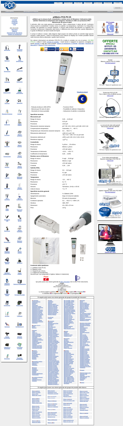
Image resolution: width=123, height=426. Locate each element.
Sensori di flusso (83, 302)
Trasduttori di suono (84, 358)
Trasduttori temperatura (85, 359)
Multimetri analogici (68, 326)
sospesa (20, 252)
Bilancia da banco (19, 146)
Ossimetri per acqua (68, 334)
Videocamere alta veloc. (85, 376)
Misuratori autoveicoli (53, 331)
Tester (81, 333)
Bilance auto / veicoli (36, 395)
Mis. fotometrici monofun (69, 309)
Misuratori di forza (52, 351)
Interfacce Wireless (52, 314)
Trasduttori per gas (84, 364)
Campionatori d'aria (36, 336)
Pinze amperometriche (68, 342)
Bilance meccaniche (67, 392)
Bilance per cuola (84, 391)
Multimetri (66, 325)
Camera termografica (7, 337)
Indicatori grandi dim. (52, 306)
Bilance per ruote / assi (68, 421)
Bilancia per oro (20, 220)
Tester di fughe (83, 334)
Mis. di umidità (67, 300)
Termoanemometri (84, 327)
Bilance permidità (84, 413)
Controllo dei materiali (37, 345)
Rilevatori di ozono (68, 369)
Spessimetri (82, 309)
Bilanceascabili (83, 404)
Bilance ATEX (35, 394)
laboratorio (19, 178)
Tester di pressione (84, 337)
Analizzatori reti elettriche (37, 314)
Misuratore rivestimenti (7, 284)
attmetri (82, 382)
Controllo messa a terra (37, 346)
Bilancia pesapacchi (19, 231)
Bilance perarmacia (52, 400)
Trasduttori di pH (83, 353)
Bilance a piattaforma (68, 416)
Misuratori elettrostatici (69, 307)
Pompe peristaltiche (68, 345)
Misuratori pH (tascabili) (53, 363)
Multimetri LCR (67, 327)
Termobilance (83, 408)
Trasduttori (82, 347)
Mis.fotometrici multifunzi (69, 311)
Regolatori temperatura (69, 361)
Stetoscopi (82, 312)
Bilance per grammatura (53, 406)
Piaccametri (66, 341)
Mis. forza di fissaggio (68, 308)
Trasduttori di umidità (84, 361)
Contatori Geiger (35, 343)
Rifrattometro (20, 70)
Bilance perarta (35, 406)
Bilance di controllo (36, 417)
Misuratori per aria (68, 318)
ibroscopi (34, 367)
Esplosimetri (34, 365)
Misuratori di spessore (53, 376)
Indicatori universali (52, 313)
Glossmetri (34, 380)
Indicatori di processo (52, 308)
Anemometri (34, 322)
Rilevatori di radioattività (69, 371)
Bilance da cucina (36, 416)
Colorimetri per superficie (37, 339)
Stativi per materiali (84, 307)
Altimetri (34, 304)
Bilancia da (19, 177)
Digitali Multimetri (36, 354)
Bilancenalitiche (36, 391)
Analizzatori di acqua (36, 306)
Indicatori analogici (52, 304)
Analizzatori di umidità (37, 320)
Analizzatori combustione (37, 307)
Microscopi (50, 328)
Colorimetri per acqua (36, 338)
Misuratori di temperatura (53, 379)
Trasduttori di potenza (84, 355)
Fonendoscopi (35, 370)
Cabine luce (34, 332)
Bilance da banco (35, 400)
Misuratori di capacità (52, 335)
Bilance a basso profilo (37, 402)
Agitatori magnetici (36, 301)
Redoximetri (66, 351)
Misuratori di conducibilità (53, 342)
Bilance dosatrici (51, 390)
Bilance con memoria (68, 390)
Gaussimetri (34, 378)
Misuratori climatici (52, 332)
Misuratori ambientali (52, 330)
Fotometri (34, 372)
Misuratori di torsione (52, 383)
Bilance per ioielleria (52, 403)
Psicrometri (66, 346)
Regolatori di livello (68, 356)
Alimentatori (34, 302)
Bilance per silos (83, 394)
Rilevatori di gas (67, 367)
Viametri (82, 370)
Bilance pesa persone (67, 413)
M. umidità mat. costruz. (69, 304)
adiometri (66, 350)
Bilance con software (84, 395)
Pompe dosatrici (67, 344)
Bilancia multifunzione (20, 199)
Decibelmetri (35, 351)
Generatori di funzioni (37, 379)
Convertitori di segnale (37, 348)
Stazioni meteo (83, 311)
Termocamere (83, 329)
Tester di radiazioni (84, 338)
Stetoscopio (19, 103)
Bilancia (20, 251)
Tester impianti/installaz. (85, 341)
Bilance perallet (67, 407)
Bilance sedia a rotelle (84, 392)
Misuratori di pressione (53, 367)
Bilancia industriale (19, 167)
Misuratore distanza (7, 263)
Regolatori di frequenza (69, 354)
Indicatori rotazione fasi (53, 312)
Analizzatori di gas (36, 308)
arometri (34, 325)
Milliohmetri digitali (52, 329)
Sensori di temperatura (85, 304)
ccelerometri (35, 300)
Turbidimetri (82, 367)
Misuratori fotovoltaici (69, 312)
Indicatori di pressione (53, 307)
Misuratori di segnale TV (53, 384)
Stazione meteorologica (19, 92)
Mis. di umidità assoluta (69, 301)
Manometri (50, 322)
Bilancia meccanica (19, 188)
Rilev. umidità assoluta (69, 377)
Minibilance (19, 263)
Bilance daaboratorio (52, 419)
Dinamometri (35, 355)
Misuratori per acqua (68, 316)
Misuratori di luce (52, 358)
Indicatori (50, 302)
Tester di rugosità (83, 340)
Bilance (33, 326)
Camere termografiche (37, 335)
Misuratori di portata (52, 365)
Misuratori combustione (53, 341)
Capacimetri (34, 337)
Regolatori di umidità (68, 362)
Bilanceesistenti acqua (68, 420)
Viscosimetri (82, 378)
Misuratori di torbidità (53, 381)
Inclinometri (50, 301)
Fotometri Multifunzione (37, 373)
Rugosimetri (66, 383)
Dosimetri (34, 357)
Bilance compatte (36, 413)
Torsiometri (82, 346)
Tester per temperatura (84, 345)
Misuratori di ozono (52, 359)
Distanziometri (35, 356)
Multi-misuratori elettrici (69, 328)
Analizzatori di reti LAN (37, 313)
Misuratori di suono (52, 378)
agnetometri (51, 321)
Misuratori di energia (52, 349)
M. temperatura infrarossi (53, 380)
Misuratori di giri (51, 355)
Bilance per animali (36, 392)
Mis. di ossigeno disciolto (53, 360)
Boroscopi (34, 327)
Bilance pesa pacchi (67, 410)
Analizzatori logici (36, 319)
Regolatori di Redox (68, 360)
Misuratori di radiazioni (53, 369)
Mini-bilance (66, 395)
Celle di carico (35, 410)
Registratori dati (67, 353)
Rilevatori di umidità (68, 376)
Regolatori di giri (67, 355)
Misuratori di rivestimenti (53, 373)
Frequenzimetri (35, 374)
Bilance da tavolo (83, 405)
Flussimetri (34, 368)
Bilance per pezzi (67, 414)
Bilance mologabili (67, 403)
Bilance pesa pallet (67, 411)
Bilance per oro (66, 404)
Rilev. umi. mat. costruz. (69, 381)
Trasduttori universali (84, 365)
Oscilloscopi (66, 333)
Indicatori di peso (51, 416)
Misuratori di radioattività (53, 370)
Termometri (82, 331)
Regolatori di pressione (69, 358)
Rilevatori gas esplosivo (69, 368)
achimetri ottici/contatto (85, 323)
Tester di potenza (83, 336)
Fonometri (34, 371)
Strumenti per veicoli (84, 320)
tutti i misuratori (65, 282)
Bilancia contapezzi (19, 135)
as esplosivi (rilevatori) (37, 377)
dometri (66, 331)
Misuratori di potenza (52, 366)
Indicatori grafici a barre (53, 305)
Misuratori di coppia (52, 344)
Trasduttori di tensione (84, 360)
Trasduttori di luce (84, 352)
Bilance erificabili (84, 416)
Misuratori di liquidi (52, 357)
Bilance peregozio (67, 399)
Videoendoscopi (83, 377)
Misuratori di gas (51, 353)
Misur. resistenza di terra (53, 371)
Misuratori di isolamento (53, 356)
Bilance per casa (35, 409)
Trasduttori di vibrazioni (85, 362)
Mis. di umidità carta (68, 302)
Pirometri (66, 343)
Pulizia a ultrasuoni (68, 348)
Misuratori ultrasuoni (68, 321)
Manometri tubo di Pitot (53, 323)
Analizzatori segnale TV (37, 318)
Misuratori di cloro (52, 337)
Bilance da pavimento (68, 409)
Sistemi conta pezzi (84, 401)
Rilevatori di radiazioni (69, 370)
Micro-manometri (52, 326)
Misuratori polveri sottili (53, 364)
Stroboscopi (82, 318)
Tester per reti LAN (84, 344)
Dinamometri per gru (52, 392)
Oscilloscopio (7, 305)
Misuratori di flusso (52, 350)
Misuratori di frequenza (53, 352)
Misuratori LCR (67, 314)
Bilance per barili (35, 401)
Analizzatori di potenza (37, 312)
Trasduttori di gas (83, 351)
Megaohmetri (51, 324)
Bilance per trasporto (84, 407)
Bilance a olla (51, 422)
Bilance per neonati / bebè (68, 400)
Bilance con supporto (84, 399)
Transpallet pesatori (84, 410)
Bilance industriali (52, 414)
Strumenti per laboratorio (85, 319)
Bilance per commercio (37, 411)
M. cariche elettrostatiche (53, 336)
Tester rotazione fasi (84, 339)
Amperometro (7, 242)
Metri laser (50, 325)
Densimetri (34, 353)
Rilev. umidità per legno (69, 378)
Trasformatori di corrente (85, 366)
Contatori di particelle (36, 342)
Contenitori (34, 344)
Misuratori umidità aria (69, 322)
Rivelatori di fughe (68, 382)
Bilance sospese (83, 396)
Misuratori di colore (52, 339)
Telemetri (82, 326)
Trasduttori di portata (84, 354)
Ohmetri (65, 332)
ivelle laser (50, 317)
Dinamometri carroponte (53, 393)
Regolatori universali (68, 363)
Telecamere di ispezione (85, 325)
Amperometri (35, 305)
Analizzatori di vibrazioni (37, 321)
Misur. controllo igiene (53, 343)
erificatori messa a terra (85, 372)
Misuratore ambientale (7, 252)
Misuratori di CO (52, 338)
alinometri (82, 300)
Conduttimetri (35, 341)
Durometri (34, 358)
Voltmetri (82, 379)
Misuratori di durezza (52, 348)
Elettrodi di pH (35, 362)
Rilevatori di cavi (67, 365)
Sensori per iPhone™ (84, 306)
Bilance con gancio (52, 405)
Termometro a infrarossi (19, 50)
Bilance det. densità (36, 422)
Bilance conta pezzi (36, 414)
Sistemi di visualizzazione (85, 316)
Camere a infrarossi (36, 334)
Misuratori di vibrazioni (69, 306)
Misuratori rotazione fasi (69, 319)
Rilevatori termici (67, 374)
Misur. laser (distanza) (53, 346)
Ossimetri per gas (67, 336)
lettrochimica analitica (37, 361)
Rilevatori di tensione (68, 372)
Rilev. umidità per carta (69, 379)
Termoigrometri (83, 330)
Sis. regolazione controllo (85, 313)
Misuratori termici (68, 320)
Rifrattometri (66, 364)
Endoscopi (34, 363)
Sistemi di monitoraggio (85, 314)
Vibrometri (82, 375)
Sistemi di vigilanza (84, 315)
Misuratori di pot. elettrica (69, 313)
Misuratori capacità (68, 315)
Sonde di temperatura (84, 308)
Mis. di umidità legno (68, 305)
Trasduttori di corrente (84, 348)
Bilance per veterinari (84, 417)
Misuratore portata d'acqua (7, 273)
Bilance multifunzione (68, 393)
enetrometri (66, 338)
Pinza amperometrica (19, 61)
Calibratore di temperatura (7, 348)
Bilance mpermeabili (52, 412)
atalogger (34, 350)
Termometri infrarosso (84, 332)
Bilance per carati (36, 407)
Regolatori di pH (67, 357)
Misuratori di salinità (52, 374)
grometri (50, 300)
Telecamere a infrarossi (85, 324)
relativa (72, 300)
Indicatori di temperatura (53, 309)
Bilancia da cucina (19, 156)
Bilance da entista (36, 420)
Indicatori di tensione (52, 311)
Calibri (33, 331)
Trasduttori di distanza (84, 350)
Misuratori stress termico (53, 377)
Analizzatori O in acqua (37, 309)
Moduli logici (67, 324)
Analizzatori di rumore (37, 315)
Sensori (81, 301)
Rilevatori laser (67, 375)
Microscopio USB (7, 220)
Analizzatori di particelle (37, 311)
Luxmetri (50, 318)
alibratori (34, 330)
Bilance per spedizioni (84, 398)
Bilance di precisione (67, 417)
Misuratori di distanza (52, 345)
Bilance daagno (36, 398)
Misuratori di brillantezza (53, 334)
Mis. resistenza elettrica (53, 372)
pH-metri (66, 339)
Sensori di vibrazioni (84, 305)
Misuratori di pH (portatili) (54, 362)
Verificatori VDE (83, 374)
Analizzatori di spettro (37, 316)
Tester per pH (83, 343)
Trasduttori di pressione (85, 357)
